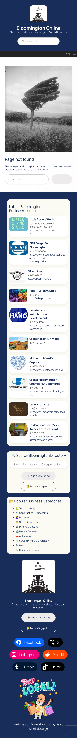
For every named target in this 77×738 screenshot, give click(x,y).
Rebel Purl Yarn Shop (42, 291)
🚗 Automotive (24, 536)
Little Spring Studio (42, 219)
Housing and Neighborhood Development (38, 314)
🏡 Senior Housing (25, 508)
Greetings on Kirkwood (44, 339)
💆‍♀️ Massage (22, 517)
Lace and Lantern (40, 404)
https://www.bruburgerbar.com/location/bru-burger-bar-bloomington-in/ (47, 258)
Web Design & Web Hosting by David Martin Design (39, 727)
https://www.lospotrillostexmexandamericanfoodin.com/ (46, 438)
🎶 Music (20, 545)
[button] (68, 54)
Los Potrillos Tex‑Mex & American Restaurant (44, 427)
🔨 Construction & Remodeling (32, 512)
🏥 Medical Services (26, 531)
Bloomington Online (38, 28)
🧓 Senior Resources (27, 522)
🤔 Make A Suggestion (38, 486)
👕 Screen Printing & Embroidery (32, 540)
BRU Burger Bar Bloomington (39, 245)
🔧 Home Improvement (28, 550)
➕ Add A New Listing (38, 475)
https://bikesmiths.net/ (39, 278)
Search (62, 179)
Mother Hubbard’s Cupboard (41, 360)
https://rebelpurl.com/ (40, 298)
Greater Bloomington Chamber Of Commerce (44, 382)
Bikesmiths (34, 271)
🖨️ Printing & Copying (27, 526)
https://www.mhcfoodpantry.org (46, 369)
